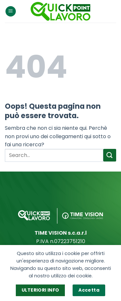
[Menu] (10, 11)
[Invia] (109, 155)
